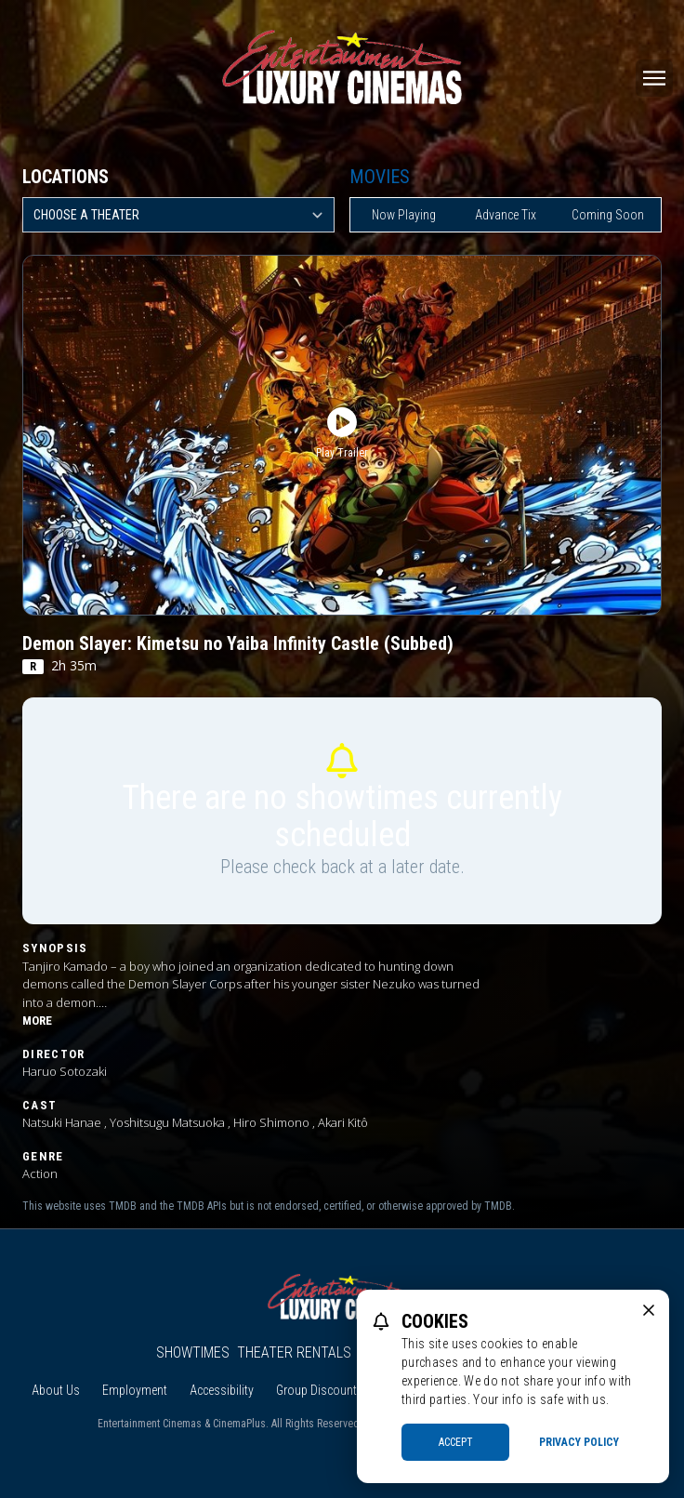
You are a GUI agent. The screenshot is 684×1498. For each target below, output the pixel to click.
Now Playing (404, 214)
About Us (56, 1390)
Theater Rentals (294, 1352)
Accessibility (222, 1390)
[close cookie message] (648, 1310)
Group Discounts (319, 1390)
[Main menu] (654, 78)
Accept (456, 1442)
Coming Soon (608, 214)
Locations (65, 177)
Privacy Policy (579, 1442)
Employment (134, 1390)
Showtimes (193, 1352)
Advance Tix (505, 214)
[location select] (178, 214)
